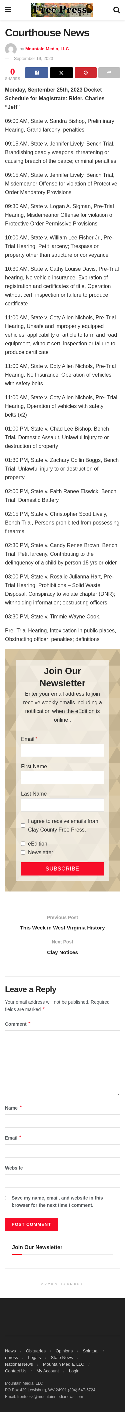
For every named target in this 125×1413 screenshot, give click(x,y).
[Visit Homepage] (62, 10)
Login (74, 1371)
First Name (34, 766)
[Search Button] (116, 10)
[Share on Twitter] (61, 72)
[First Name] (62, 777)
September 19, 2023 (33, 58)
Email (27, 739)
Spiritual (90, 1351)
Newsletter (40, 852)
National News (19, 1365)
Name (13, 1108)
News (10, 1351)
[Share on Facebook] (36, 72)
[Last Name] (62, 805)
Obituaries (36, 1351)
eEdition (37, 844)
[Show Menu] (8, 10)
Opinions (64, 1351)
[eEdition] (23, 844)
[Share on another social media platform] (109, 72)
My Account (47, 1371)
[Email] (62, 750)
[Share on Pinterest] (85, 72)
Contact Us (15, 1371)
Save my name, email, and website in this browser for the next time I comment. (57, 1202)
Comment (18, 1024)
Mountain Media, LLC (47, 48)
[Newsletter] (23, 852)
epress (11, 1358)
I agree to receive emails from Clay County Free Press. (63, 825)
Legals (34, 1358)
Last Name (34, 794)
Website (14, 1169)
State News (62, 1358)
